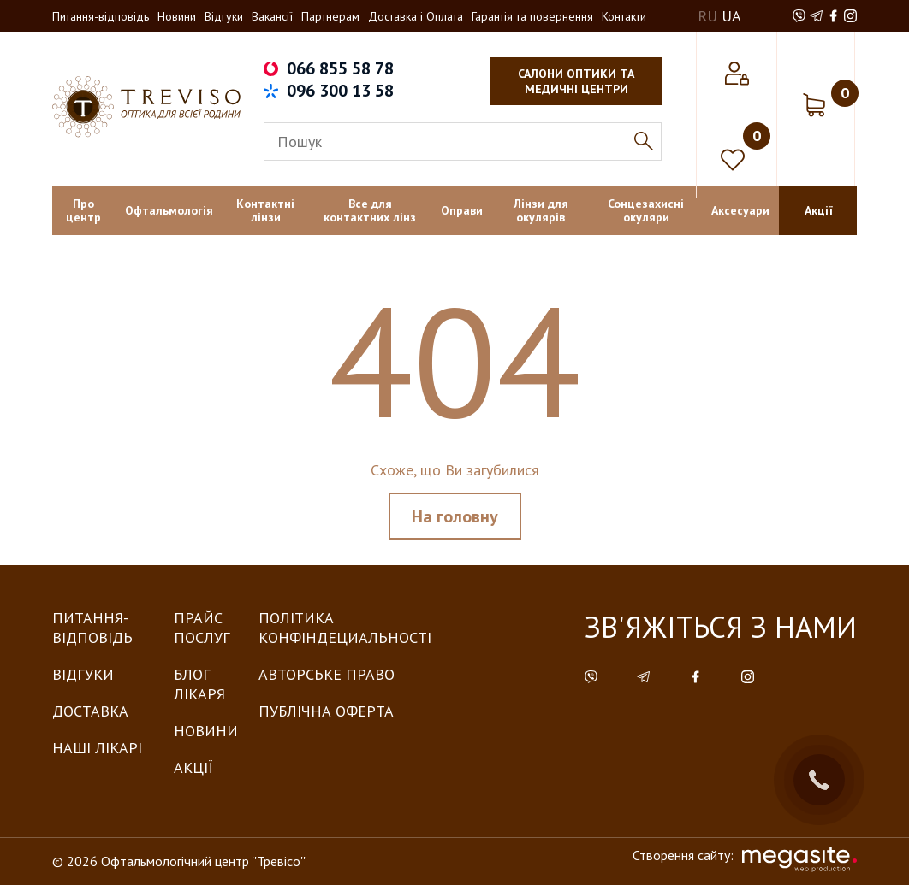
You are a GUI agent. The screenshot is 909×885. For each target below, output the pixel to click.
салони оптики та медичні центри (576, 81)
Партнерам (330, 16)
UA (731, 16)
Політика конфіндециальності (344, 627)
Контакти (624, 16)
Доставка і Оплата (415, 16)
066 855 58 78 (340, 68)
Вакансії (272, 16)
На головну (455, 516)
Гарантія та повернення (532, 16)
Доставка (90, 711)
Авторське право (326, 674)
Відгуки (224, 16)
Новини (176, 16)
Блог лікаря (199, 684)
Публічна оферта (326, 711)
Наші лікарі (97, 748)
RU (707, 16)
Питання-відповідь (100, 16)
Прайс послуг (201, 627)
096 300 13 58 (340, 91)
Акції (193, 767)
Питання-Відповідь (92, 627)
